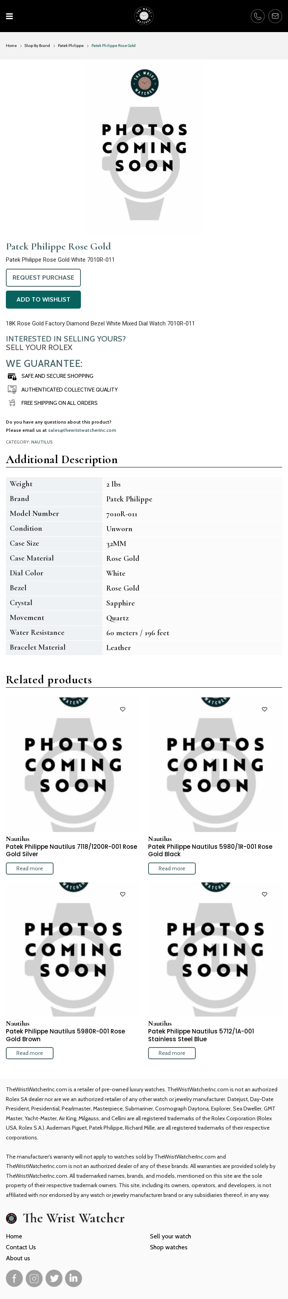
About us (18, 1258)
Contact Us (21, 1247)
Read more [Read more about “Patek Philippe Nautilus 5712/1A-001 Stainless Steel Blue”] (172, 1052)
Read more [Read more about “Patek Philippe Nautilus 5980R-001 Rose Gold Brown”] (29, 1052)
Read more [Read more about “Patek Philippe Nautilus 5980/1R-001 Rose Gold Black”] (172, 868)
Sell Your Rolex (39, 347)
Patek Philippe (71, 45)
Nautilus (42, 442)
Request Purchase (43, 277)
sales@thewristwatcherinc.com (82, 430)
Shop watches (169, 1247)
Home (11, 45)
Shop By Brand (37, 45)
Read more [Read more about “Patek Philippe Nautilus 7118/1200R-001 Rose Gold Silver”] (29, 868)
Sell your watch (170, 1236)
